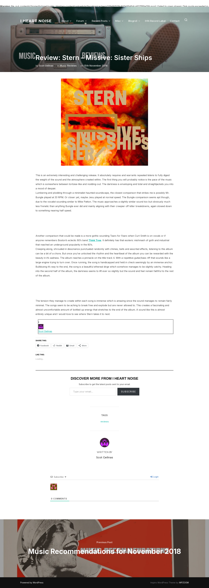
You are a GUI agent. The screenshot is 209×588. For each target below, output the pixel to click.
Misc (119, 21)
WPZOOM (184, 582)
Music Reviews (68, 65)
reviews (104, 421)
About (66, 21)
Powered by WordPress (31, 582)
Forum (81, 21)
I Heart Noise (36, 21)
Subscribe (128, 391)
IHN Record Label (155, 21)
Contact (175, 21)
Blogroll (134, 21)
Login (154, 476)
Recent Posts (101, 21)
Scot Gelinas (46, 65)
